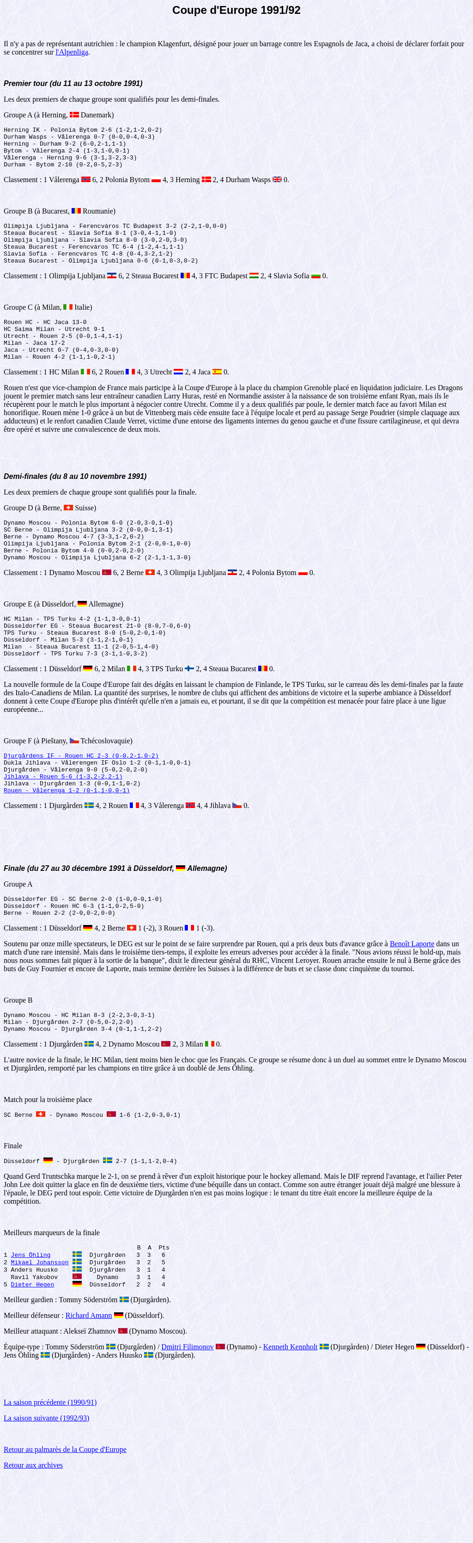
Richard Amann (89, 1381)
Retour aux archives (33, 1531)
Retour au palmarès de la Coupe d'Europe (65, 1515)
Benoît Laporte (412, 998)
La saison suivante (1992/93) (46, 1484)
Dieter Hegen (33, 1350)
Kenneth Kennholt (290, 1413)
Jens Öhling (31, 1317)
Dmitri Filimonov (187, 1413)
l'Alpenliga (71, 52)
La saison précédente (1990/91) (50, 1468)
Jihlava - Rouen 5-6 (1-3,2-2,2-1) (63, 823)
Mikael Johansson (40, 1325)
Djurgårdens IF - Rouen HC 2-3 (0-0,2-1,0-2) (81, 798)
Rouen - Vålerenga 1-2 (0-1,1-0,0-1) (67, 840)
